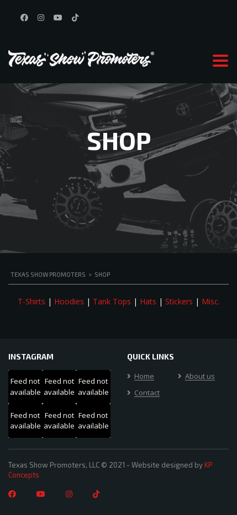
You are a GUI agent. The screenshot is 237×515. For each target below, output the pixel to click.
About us (200, 376)
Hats (148, 301)
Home (144, 376)
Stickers (179, 301)
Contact (147, 393)
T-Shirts (31, 301)
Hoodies (69, 301)
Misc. (211, 301)
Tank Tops (112, 301)
